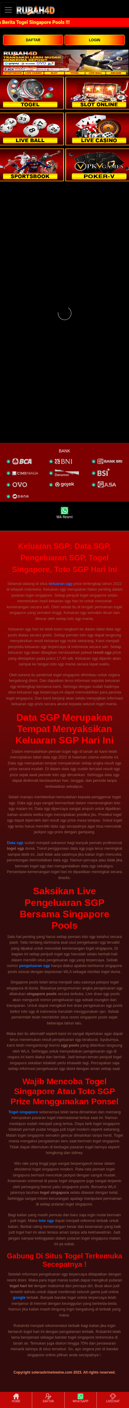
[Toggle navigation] (8, 9)
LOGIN (94, 40)
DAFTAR (33, 40)
